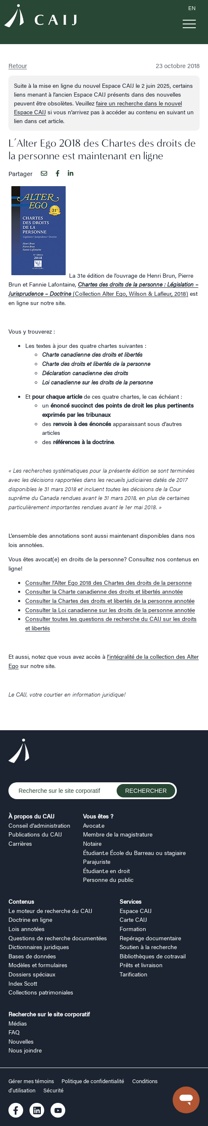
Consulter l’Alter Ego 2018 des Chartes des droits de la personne (108, 582)
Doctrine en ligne (30, 919)
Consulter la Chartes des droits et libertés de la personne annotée (110, 600)
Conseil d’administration (39, 825)
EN (192, 8)
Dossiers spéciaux (31, 974)
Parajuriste (96, 861)
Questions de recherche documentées (57, 938)
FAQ (14, 1032)
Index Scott (22, 983)
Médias (17, 1023)
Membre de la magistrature (117, 834)
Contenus (21, 901)
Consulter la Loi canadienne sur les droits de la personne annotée (110, 609)
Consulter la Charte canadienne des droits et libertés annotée (104, 591)
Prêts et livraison (141, 964)
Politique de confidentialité (92, 1081)
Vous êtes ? (98, 816)
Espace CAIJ (136, 910)
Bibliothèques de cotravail (153, 956)
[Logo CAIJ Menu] (40, 17)
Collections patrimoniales (40, 992)
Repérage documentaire (150, 938)
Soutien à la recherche (148, 946)
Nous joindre (25, 1050)
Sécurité (53, 1090)
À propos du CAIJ (31, 816)
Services (130, 901)
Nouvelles (21, 1041)
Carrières (20, 843)
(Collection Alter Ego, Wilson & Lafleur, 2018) (103, 288)
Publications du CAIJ (35, 834)
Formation (133, 928)
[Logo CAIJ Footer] (18, 752)
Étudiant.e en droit (106, 870)
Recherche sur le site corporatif (49, 1014)
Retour (17, 65)
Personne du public (108, 879)
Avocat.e (93, 825)
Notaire (92, 843)
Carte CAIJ (133, 919)
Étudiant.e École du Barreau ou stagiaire (134, 852)
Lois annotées (26, 928)
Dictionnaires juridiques (38, 946)
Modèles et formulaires (37, 964)
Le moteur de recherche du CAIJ (50, 910)
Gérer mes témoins (31, 1081)
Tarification (133, 974)
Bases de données (32, 956)
